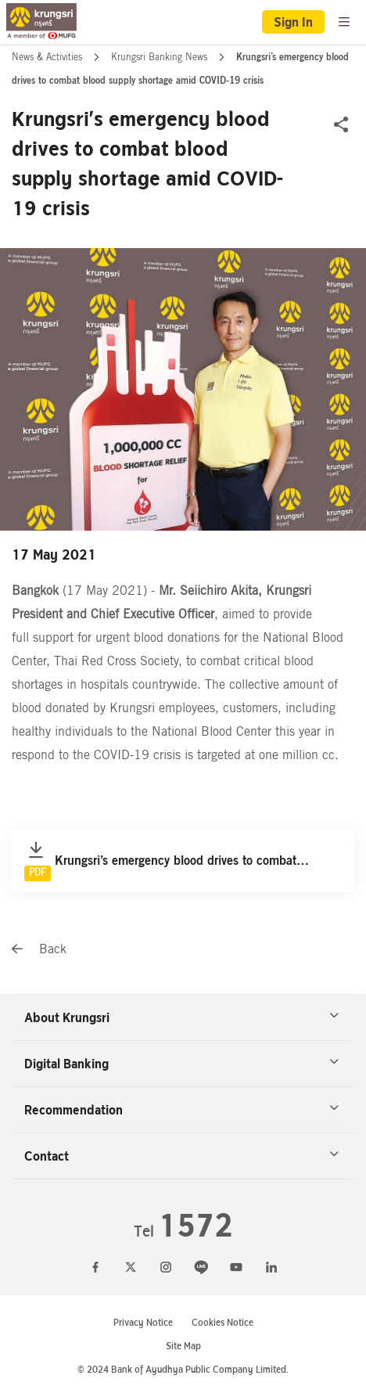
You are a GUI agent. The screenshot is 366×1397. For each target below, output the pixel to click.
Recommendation (181, 1110)
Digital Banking (181, 1063)
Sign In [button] (293, 22)
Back (39, 949)
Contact (181, 1156)
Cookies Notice (222, 1322)
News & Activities (48, 57)
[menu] (344, 22)
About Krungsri (181, 1017)
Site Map (183, 1345)
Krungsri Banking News (160, 57)
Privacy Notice (143, 1322)
